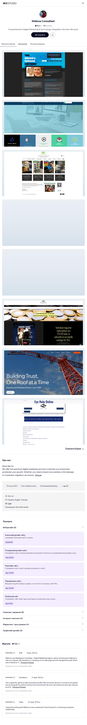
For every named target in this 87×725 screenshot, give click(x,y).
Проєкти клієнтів (8, 44)
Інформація (22, 44)
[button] (43, 73)
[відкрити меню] (82, 3)
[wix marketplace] (9, 3)
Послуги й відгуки (37, 44)
